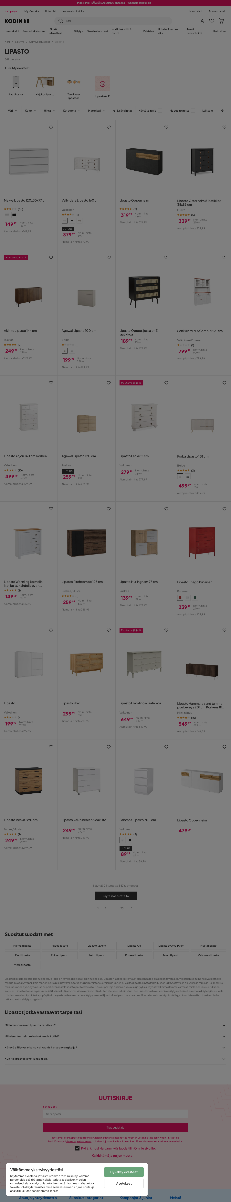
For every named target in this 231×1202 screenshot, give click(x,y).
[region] (77, 1179)
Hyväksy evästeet (124, 1172)
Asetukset (123, 1183)
